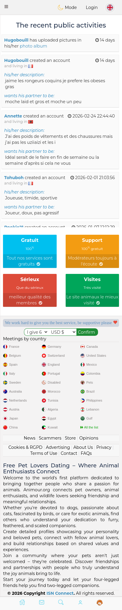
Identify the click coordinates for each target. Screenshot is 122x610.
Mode (67, 7)
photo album (33, 46)
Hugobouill (16, 40)
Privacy (103, 447)
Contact (69, 453)
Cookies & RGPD (25, 447)
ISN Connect (60, 593)
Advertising (58, 447)
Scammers (50, 438)
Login (92, 7)
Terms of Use (43, 453)
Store (70, 438)
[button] (6, 6)
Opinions (88, 438)
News (29, 438)
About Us (83, 447)
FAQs (86, 453)
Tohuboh (14, 177)
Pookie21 (13, 227)
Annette (13, 116)
